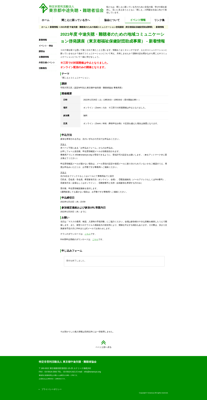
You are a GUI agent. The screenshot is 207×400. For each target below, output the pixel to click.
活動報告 (43, 68)
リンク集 (159, 20)
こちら (88, 234)
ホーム (45, 20)
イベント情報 (138, 20)
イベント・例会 (46, 46)
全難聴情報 (44, 57)
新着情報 (54, 27)
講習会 (42, 51)
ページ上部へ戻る (103, 347)
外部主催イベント (47, 62)
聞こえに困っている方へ (76, 20)
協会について (112, 20)
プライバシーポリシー (52, 389)
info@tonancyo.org (92, 372)
